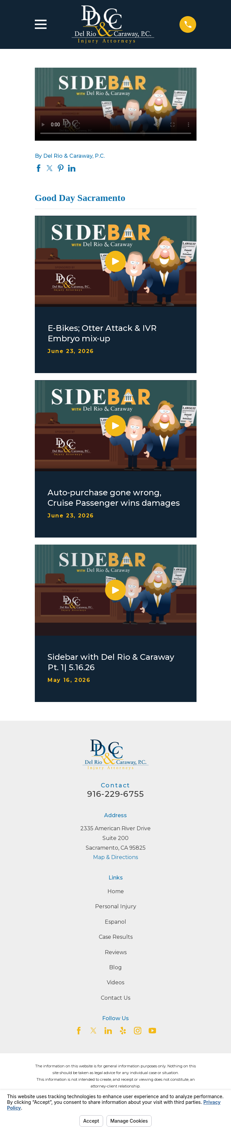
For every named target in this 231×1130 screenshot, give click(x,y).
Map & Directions (115, 857)
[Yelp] (123, 1030)
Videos (115, 982)
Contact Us (115, 998)
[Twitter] (93, 1030)
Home (115, 891)
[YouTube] (152, 1030)
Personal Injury (115, 906)
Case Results (116, 937)
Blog (115, 967)
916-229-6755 (115, 794)
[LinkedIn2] (108, 1030)
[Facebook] (78, 1030)
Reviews (116, 952)
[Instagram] (137, 1030)
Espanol (115, 922)
